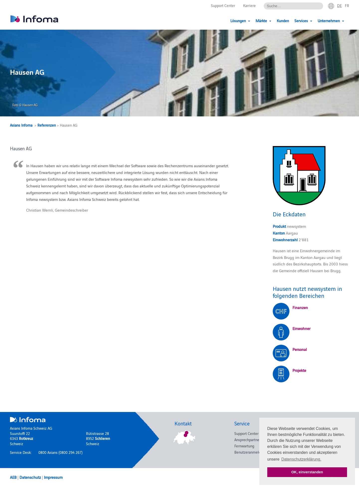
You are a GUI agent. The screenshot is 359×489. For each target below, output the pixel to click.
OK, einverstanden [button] (307, 472)
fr (347, 5)
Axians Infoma (21, 125)
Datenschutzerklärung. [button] (301, 459)
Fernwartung (244, 445)
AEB (13, 477)
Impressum (53, 477)
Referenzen (46, 125)
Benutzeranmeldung (250, 452)
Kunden (283, 20)
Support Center (223, 5)
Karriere (249, 5)
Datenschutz (30, 477)
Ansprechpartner (247, 439)
